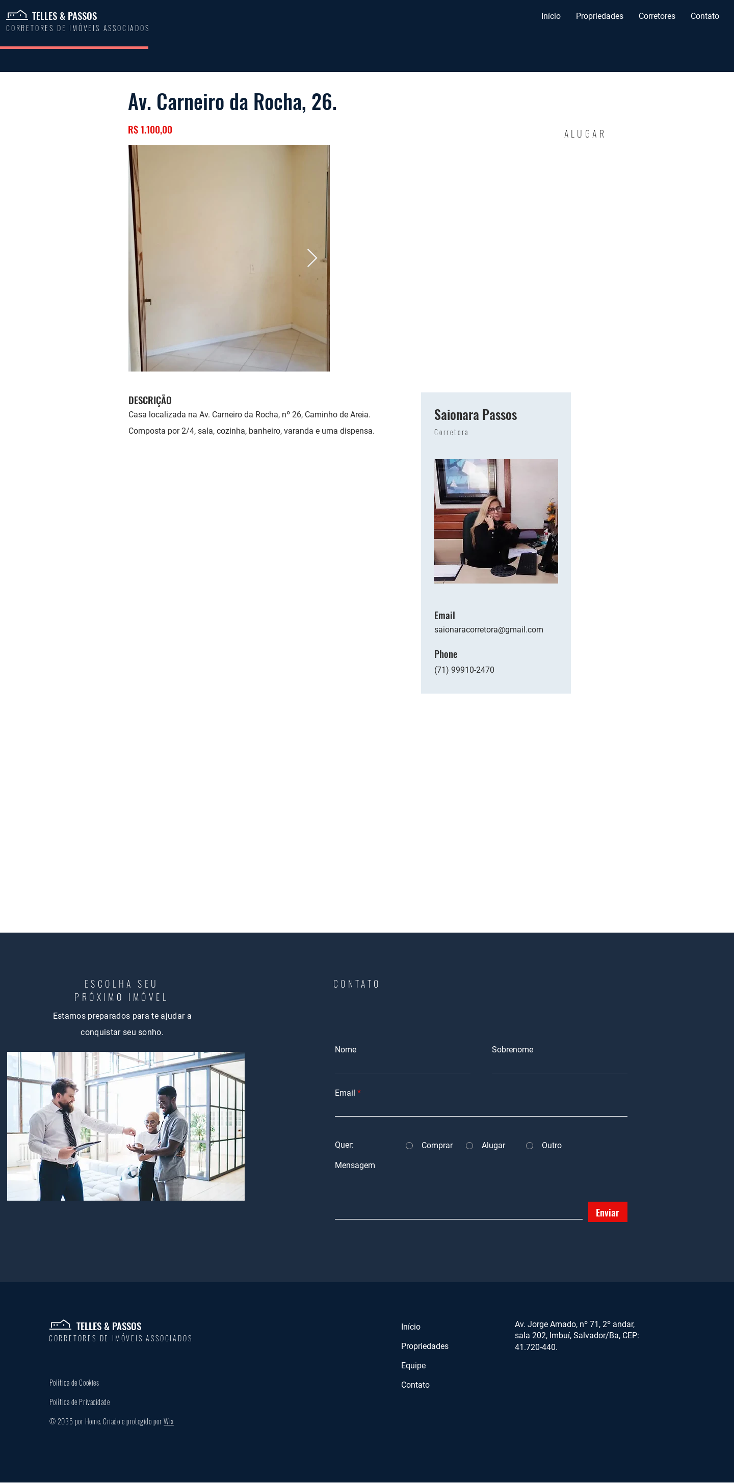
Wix (169, 1421)
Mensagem (355, 1165)
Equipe (413, 1365)
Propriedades (425, 1346)
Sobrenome (512, 1050)
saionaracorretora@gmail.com (488, 629)
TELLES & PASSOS (64, 15)
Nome (345, 1050)
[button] (599, 16)
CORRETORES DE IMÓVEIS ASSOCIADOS (121, 1338)
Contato (415, 1385)
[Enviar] (607, 1212)
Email (345, 1093)
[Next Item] (312, 259)
